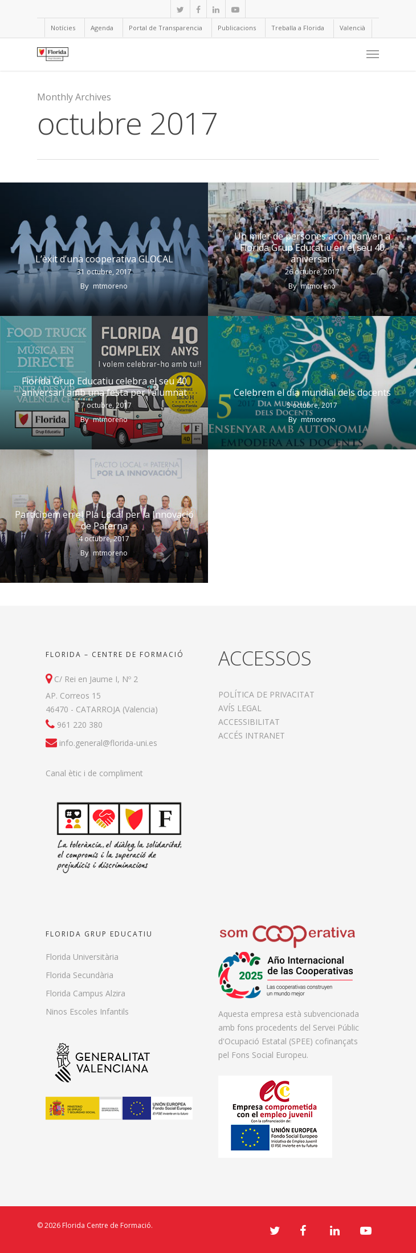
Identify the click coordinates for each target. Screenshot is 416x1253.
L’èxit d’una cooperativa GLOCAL (104, 259)
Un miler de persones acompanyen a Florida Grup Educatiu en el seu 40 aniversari (312, 247)
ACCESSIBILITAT (249, 721)
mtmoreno (110, 286)
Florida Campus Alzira (85, 993)
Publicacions (237, 27)
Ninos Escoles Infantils (87, 1011)
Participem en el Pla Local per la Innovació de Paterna (104, 520)
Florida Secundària (79, 975)
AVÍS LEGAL (240, 708)
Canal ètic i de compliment (94, 773)
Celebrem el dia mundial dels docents (312, 392)
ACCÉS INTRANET (251, 735)
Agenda (102, 27)
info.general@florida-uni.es (108, 742)
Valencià (352, 27)
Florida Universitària (82, 956)
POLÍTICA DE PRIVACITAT (266, 694)
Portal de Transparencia (165, 27)
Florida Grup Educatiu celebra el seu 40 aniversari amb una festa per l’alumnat (104, 386)
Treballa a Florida (297, 27)
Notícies (63, 27)
